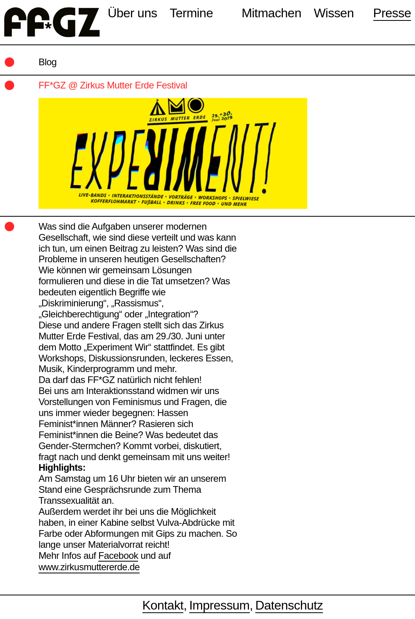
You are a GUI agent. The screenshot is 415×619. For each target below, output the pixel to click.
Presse (392, 13)
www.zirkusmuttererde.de (89, 567)
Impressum (219, 605)
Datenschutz (289, 605)
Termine (191, 13)
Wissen (334, 13)
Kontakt (163, 605)
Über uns (132, 13)
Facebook (118, 555)
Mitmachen (271, 13)
